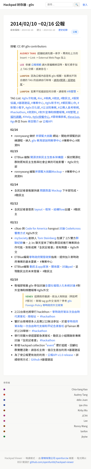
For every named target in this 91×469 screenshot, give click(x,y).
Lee (86, 420)
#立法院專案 (49, 107)
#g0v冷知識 (29, 98)
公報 (75, 31)
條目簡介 (33, 121)
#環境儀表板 (58, 117)
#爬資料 (32, 112)
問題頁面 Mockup (51, 190)
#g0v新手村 (52, 103)
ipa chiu (83, 405)
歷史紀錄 (63, 29)
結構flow (59, 209)
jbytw (85, 436)
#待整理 (71, 91)
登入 (85, 4)
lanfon (84, 431)
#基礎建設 (23, 103)
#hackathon (18, 112)
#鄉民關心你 (68, 103)
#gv (12, 121)
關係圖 (55, 266)
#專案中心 (37, 103)
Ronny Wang (81, 426)
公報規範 (36, 64)
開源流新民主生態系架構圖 (46, 157)
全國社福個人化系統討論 (60, 285)
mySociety (21, 238)
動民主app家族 (38, 266)
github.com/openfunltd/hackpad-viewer (52, 462)
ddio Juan (82, 399)
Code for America (36, 228)
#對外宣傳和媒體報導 (51, 112)
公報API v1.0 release (60, 355)
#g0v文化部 (33, 107)
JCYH (85, 415)
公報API (48, 121)
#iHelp (27, 117)
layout (38, 209)
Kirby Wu (83, 410)
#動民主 (65, 98)
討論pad (67, 266)
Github (35, 359)
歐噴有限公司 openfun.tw (54, 458)
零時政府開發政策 (40, 257)
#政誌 (55, 98)
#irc (40, 98)
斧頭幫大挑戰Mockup (48, 171)
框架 (48, 209)
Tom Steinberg (46, 238)
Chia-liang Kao (80, 389)
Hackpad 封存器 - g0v (18, 4)
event (50, 345)
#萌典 (47, 98)
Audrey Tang (81, 394)
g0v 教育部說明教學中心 (47, 140)
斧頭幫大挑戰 (44, 136)
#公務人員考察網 (68, 107)
